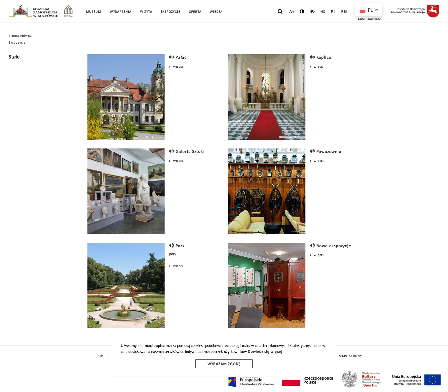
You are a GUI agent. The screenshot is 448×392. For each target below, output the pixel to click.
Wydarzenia (120, 12)
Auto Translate (369, 19)
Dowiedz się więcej (265, 352)
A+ (292, 12)
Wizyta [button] (146, 12)
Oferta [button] (195, 12)
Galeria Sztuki (189, 152)
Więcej (176, 67)
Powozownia (328, 152)
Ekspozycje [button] (170, 12)
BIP (100, 356)
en (344, 12)
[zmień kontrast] (302, 11)
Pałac (181, 57)
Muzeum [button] (93, 12)
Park (180, 246)
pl (333, 12)
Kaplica (323, 57)
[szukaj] (280, 11)
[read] (323, 11)
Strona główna (20, 36)
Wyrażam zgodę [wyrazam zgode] (224, 364)
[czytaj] (312, 11)
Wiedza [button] (216, 12)
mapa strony (350, 356)
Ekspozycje (17, 43)
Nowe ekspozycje (333, 246)
